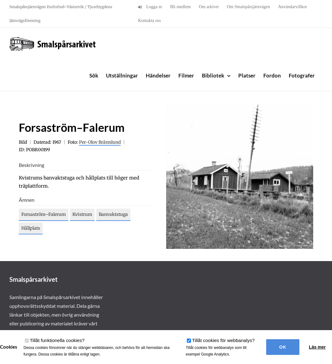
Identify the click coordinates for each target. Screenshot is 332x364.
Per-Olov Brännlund (100, 142)
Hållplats (30, 228)
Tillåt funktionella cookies (57, 340)
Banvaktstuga (113, 214)
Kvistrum (82, 214)
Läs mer (317, 347)
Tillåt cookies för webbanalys (223, 340)
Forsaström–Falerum (43, 214)
